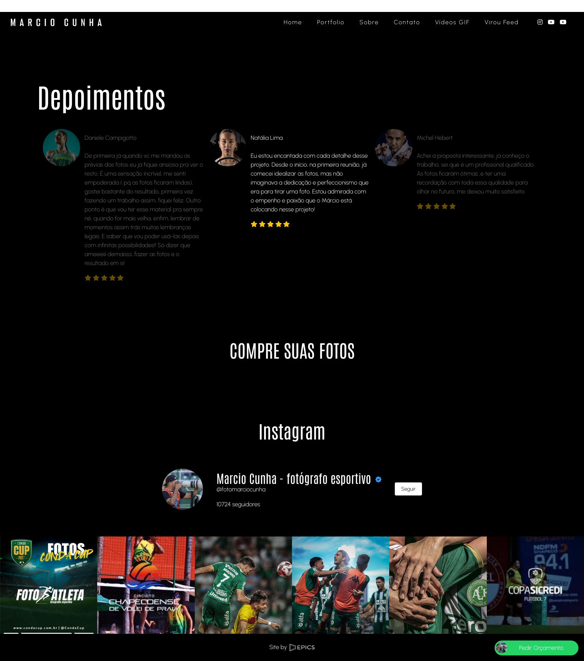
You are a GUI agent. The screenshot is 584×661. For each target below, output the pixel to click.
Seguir (408, 489)
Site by (292, 647)
